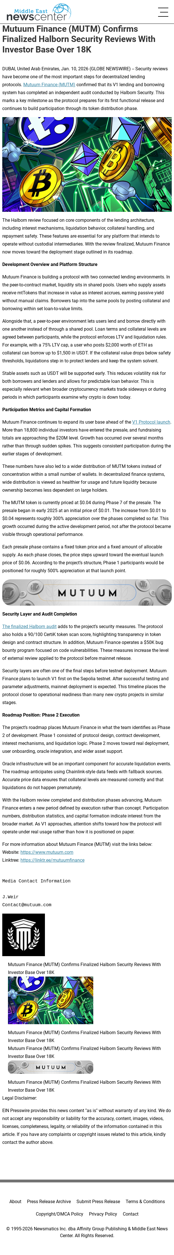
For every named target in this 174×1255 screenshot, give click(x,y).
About (15, 1201)
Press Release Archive (49, 1201)
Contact (130, 1214)
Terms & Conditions (145, 1201)
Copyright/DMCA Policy (59, 1214)
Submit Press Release (98, 1201)
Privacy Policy (103, 1214)
